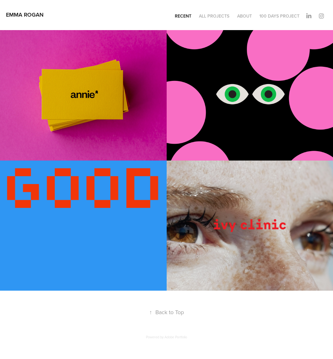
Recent (183, 16)
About (244, 16)
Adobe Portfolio (175, 337)
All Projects (214, 16)
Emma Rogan (25, 14)
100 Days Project (279, 16)
